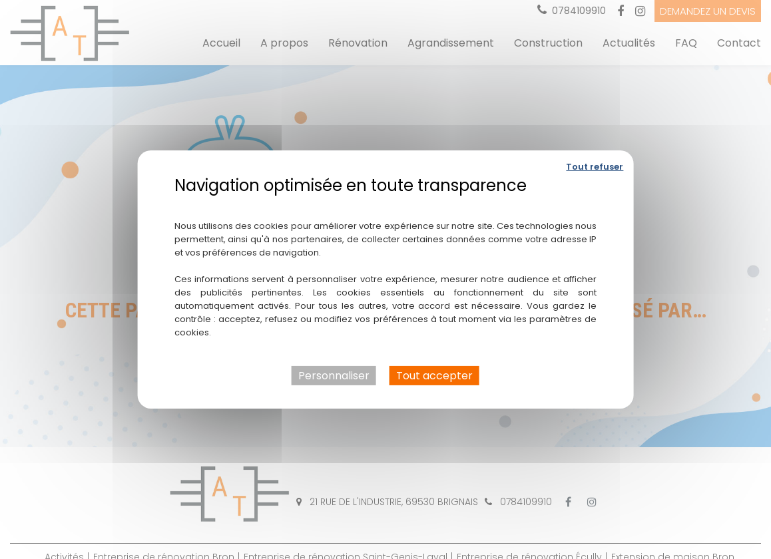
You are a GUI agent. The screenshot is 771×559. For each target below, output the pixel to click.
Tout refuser (594, 166)
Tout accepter (434, 375)
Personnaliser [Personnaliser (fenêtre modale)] (334, 375)
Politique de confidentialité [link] (385, 205)
